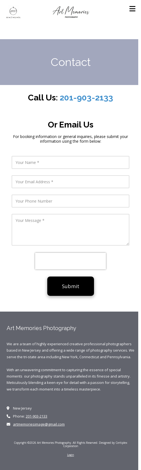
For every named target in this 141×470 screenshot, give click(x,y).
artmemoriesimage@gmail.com (39, 424)
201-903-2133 (86, 97)
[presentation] (70, 261)
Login (70, 455)
